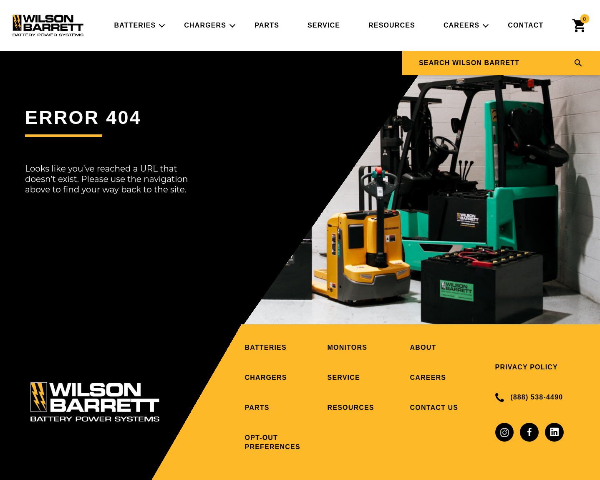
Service (324, 25)
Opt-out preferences (272, 442)
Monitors (348, 347)
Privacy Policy (526, 367)
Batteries (135, 25)
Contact (525, 25)
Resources (391, 25)
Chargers (205, 25)
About (423, 347)
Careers (461, 25)
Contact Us (434, 407)
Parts (267, 25)
